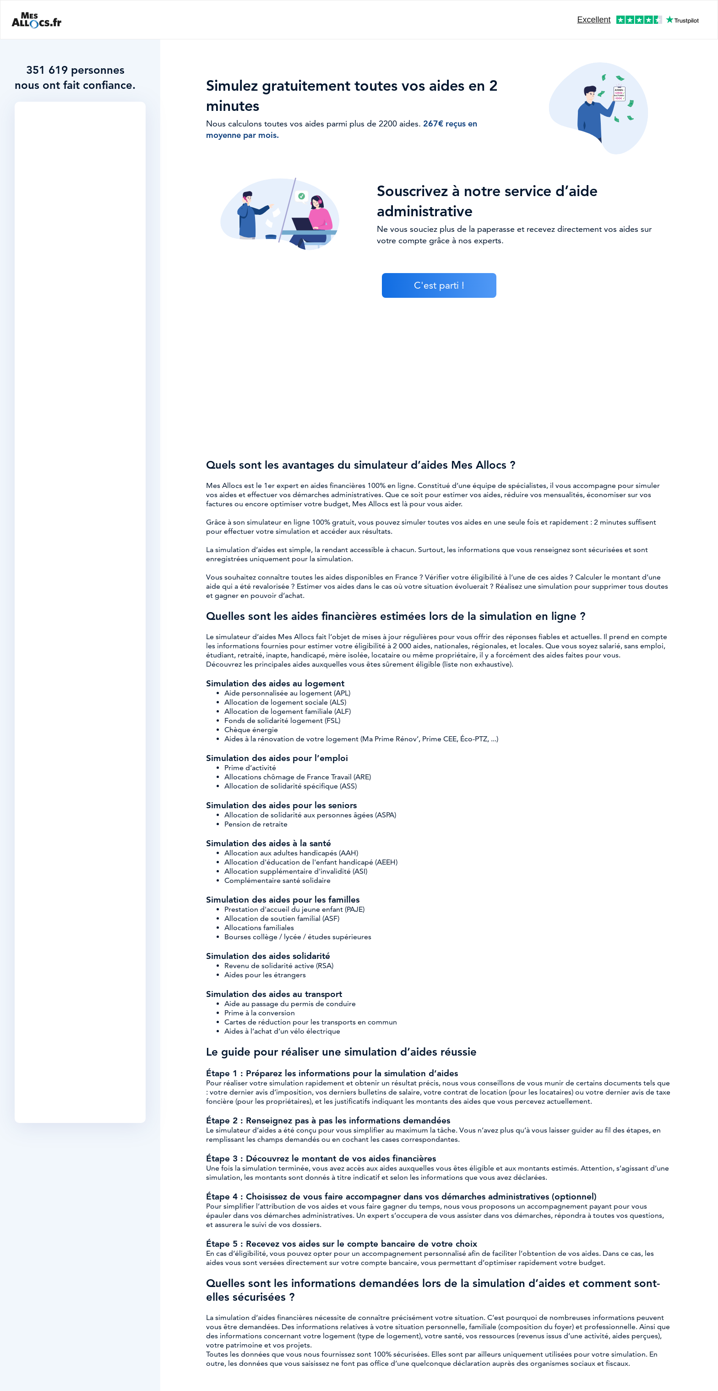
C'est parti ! (439, 285)
